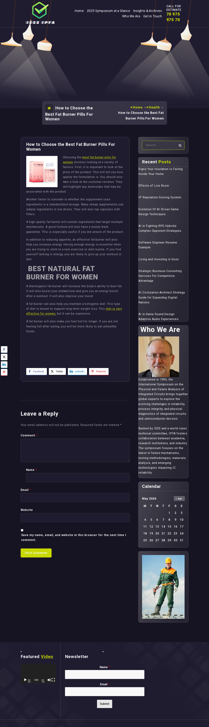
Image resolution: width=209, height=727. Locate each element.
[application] (38, 674)
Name (31, 578)
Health (154, 107)
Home (138, 107)
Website (27, 619)
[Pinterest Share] (99, 371)
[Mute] (49, 680)
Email (26, 599)
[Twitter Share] (57, 371)
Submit (104, 704)
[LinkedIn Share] (77, 371)
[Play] (25, 680)
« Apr (179, 498)
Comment (29, 544)
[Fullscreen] (53, 680)
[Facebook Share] (36, 371)
